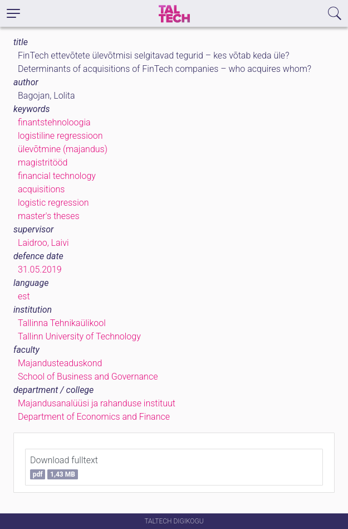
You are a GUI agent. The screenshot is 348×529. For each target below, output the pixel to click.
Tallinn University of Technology (79, 336)
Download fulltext (64, 467)
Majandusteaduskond (60, 363)
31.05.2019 (40, 269)
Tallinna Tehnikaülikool (62, 323)
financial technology (57, 176)
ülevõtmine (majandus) (62, 149)
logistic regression (53, 202)
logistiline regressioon (60, 135)
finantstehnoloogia (54, 122)
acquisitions (41, 189)
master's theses (49, 216)
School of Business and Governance (88, 376)
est (24, 296)
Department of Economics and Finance (94, 416)
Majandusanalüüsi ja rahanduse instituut (96, 403)
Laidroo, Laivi (43, 242)
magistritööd (42, 162)
